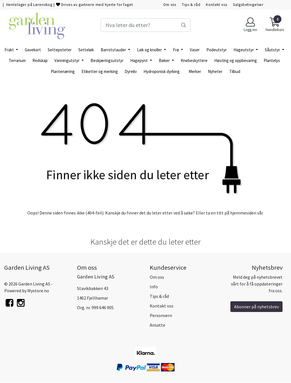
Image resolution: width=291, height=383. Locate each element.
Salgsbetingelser (248, 4)
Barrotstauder (114, 49)
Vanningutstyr (67, 60)
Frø (176, 49)
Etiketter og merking (99, 71)
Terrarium (17, 60)
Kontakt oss (216, 4)
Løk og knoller (150, 49)
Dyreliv (131, 71)
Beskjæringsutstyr (107, 60)
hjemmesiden (243, 213)
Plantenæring (63, 71)
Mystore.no (38, 290)
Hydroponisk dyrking (162, 71)
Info (154, 286)
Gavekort (33, 49)
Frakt (10, 49)
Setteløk (86, 49)
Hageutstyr (244, 49)
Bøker (165, 60)
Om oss (169, 4)
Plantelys (272, 60)
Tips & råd (191, 4)
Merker (195, 71)
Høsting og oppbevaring (235, 60)
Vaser (195, 49)
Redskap (40, 60)
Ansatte (157, 325)
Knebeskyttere (194, 60)
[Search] (145, 25)
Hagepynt (139, 60)
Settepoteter (60, 49)
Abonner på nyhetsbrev (256, 306)
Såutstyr (273, 49)
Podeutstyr (216, 49)
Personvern (161, 315)
